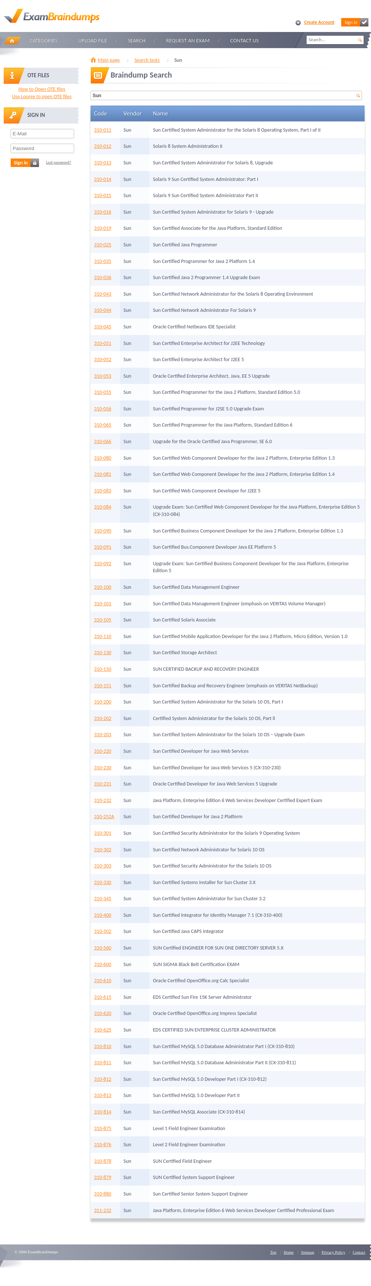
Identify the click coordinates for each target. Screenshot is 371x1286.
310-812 (103, 1079)
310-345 (103, 898)
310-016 (103, 212)
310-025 (103, 245)
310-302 (103, 850)
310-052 (103, 359)
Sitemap (307, 1252)
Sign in (356, 22)
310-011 (103, 130)
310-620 (103, 1013)
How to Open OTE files (41, 89)
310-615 (103, 997)
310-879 (103, 1177)
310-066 (103, 441)
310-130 (103, 652)
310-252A (104, 816)
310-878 (103, 1161)
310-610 (103, 980)
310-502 (103, 931)
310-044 (103, 310)
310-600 (103, 964)
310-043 (103, 294)
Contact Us (244, 40)
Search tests (146, 60)
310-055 (103, 392)
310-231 (103, 784)
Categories (43, 40)
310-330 (103, 882)
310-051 (103, 343)
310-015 (103, 195)
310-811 (103, 1062)
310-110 (103, 636)
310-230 (103, 768)
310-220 (103, 751)
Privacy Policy (333, 1252)
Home (12, 40)
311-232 (103, 1210)
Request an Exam (187, 40)
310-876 (103, 1144)
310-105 (103, 620)
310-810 (103, 1046)
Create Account (319, 22)
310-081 (103, 474)
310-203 (103, 734)
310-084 (103, 507)
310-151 (103, 686)
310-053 (103, 376)
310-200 (103, 702)
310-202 (103, 718)
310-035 (103, 261)
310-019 (103, 228)
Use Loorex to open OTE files (41, 96)
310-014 (103, 179)
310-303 (103, 866)
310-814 (103, 1112)
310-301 (103, 833)
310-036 (103, 277)
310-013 (103, 163)
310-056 (103, 409)
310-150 (103, 669)
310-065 (103, 425)
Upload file (92, 40)
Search (136, 40)
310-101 (103, 604)
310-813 (103, 1095)
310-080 (103, 458)
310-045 (103, 327)
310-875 (103, 1128)
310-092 (103, 563)
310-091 (103, 547)
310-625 (103, 1030)
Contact (359, 1252)
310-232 (103, 800)
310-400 (103, 915)
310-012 (103, 146)
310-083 (103, 491)
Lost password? (58, 162)
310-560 (103, 948)
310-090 (103, 531)
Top (273, 1252)
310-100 (103, 587)
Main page (109, 60)
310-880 (103, 1194)
